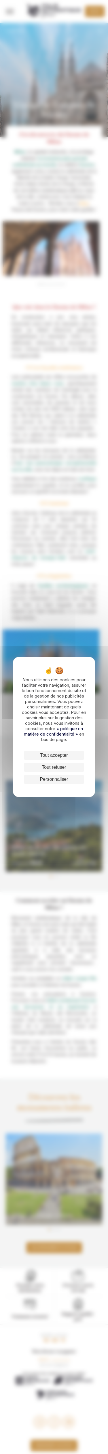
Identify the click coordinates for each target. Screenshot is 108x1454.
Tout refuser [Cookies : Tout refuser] (54, 767)
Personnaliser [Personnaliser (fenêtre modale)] (54, 779)
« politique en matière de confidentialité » (53, 731)
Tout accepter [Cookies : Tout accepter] (54, 755)
